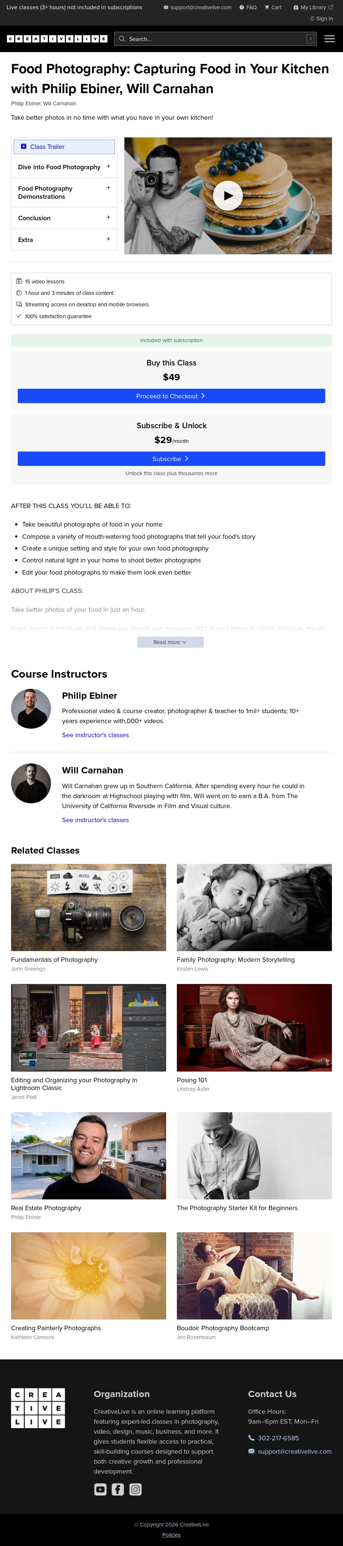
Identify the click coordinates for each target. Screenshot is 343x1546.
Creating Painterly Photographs (56, 1327)
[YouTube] (100, 1489)
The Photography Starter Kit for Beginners (237, 1207)
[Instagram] (135, 1489)
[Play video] (228, 195)
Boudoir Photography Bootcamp (223, 1327)
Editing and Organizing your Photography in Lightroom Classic (74, 1084)
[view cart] (275, 7)
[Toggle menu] (329, 38)
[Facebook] (117, 1489)
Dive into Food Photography (59, 166)
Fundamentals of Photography (54, 959)
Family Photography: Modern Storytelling (236, 959)
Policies (171, 1535)
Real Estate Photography (46, 1207)
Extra (25, 239)
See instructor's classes (95, 734)
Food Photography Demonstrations (45, 192)
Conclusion (34, 217)
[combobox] (215, 38)
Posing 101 (192, 1079)
